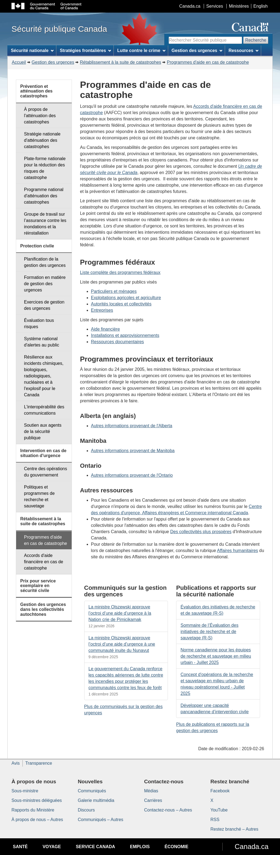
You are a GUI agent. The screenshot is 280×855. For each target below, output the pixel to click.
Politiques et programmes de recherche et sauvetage (39, 496)
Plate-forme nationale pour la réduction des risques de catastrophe (45, 168)
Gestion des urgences (53, 62)
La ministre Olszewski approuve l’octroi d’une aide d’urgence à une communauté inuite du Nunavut (122, 644)
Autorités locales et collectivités (121, 304)
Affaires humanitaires (237, 550)
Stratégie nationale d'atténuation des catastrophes (42, 140)
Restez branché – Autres (234, 829)
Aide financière (105, 329)
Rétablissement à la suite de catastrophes (120, 62)
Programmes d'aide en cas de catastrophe (208, 62)
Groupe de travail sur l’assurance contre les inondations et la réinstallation (45, 223)
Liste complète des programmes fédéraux (120, 272)
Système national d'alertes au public (41, 341)
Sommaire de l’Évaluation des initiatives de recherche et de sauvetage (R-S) (209, 631)
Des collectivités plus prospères (200, 531)
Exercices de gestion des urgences (44, 305)
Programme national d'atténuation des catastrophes (43, 195)
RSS (215, 819)
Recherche (255, 40)
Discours (86, 810)
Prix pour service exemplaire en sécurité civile (38, 586)
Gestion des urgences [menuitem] (196, 50)
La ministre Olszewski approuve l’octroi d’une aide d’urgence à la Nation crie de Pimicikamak (120, 613)
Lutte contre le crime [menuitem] (141, 50)
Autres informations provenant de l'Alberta (131, 425)
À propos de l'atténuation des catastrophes (40, 115)
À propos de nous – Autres (37, 819)
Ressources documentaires (117, 341)
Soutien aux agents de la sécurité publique (43, 431)
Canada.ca (189, 6)
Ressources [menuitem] (244, 50)
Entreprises (102, 310)
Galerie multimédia (96, 800)
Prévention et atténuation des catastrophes (36, 91)
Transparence (38, 763)
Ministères (239, 6)
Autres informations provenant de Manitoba (133, 450)
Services (214, 6)
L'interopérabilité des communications (44, 410)
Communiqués (92, 790)
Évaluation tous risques (39, 323)
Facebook (220, 790)
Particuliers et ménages (114, 291)
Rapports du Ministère (32, 810)
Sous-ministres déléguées (36, 800)
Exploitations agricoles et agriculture (126, 297)
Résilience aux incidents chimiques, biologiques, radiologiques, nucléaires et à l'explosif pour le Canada (43, 376)
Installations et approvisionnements (125, 335)
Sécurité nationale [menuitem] (32, 50)
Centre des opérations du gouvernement (45, 471)
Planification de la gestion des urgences (45, 262)
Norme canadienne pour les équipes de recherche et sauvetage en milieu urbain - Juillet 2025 (215, 656)
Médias (151, 790)
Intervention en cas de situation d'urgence (43, 453)
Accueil (19, 62)
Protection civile (37, 246)
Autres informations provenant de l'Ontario (132, 475)
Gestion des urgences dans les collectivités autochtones (43, 609)
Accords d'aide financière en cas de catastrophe (43, 561)
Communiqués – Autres (100, 819)
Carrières (153, 800)
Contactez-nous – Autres (168, 810)
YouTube (219, 810)
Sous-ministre (24, 790)
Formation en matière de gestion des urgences (45, 283)
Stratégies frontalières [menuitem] (85, 50)
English (260, 6)
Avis (15, 763)
